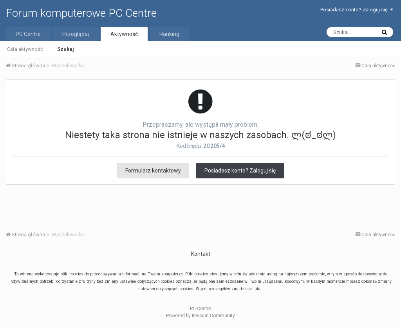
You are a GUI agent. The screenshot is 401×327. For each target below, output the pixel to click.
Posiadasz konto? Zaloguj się (356, 10)
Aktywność (124, 34)
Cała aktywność (25, 49)
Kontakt (200, 254)
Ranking (169, 34)
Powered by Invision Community (200, 315)
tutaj (257, 288)
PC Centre (28, 34)
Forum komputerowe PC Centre (81, 13)
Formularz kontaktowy (153, 170)
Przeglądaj (75, 34)
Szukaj (65, 49)
